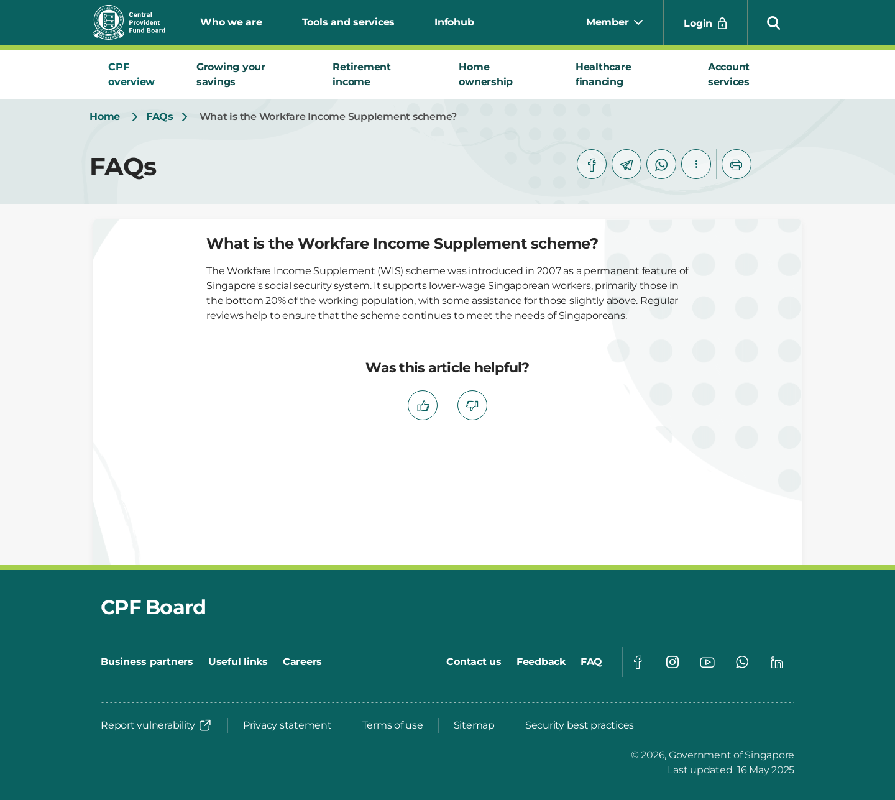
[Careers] (302, 662)
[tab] (137, 75)
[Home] (105, 116)
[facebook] (592, 164)
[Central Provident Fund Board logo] (136, 22)
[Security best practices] (579, 725)
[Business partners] (147, 662)
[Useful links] (238, 662)
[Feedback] (541, 662)
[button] (774, 22)
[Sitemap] (474, 725)
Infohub (454, 22)
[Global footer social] (638, 662)
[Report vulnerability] (157, 725)
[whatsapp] (661, 164)
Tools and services (348, 22)
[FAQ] (591, 662)
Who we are (231, 22)
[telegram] (626, 164)
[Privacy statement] (287, 725)
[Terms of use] (392, 725)
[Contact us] (474, 662)
